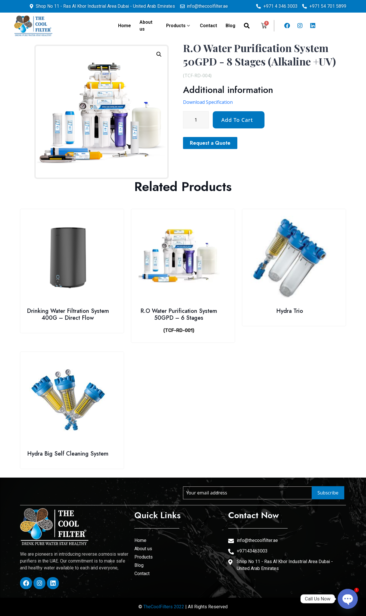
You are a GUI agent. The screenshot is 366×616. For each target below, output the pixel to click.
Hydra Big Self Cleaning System (67, 454)
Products (178, 25)
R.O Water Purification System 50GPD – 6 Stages (178, 314)
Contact (208, 25)
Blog (230, 25)
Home (124, 25)
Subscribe (327, 493)
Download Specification (263, 102)
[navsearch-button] (246, 25)
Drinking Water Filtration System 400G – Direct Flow (68, 314)
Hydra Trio (289, 311)
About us (146, 25)
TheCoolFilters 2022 (163, 606)
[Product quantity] (251, 119)
